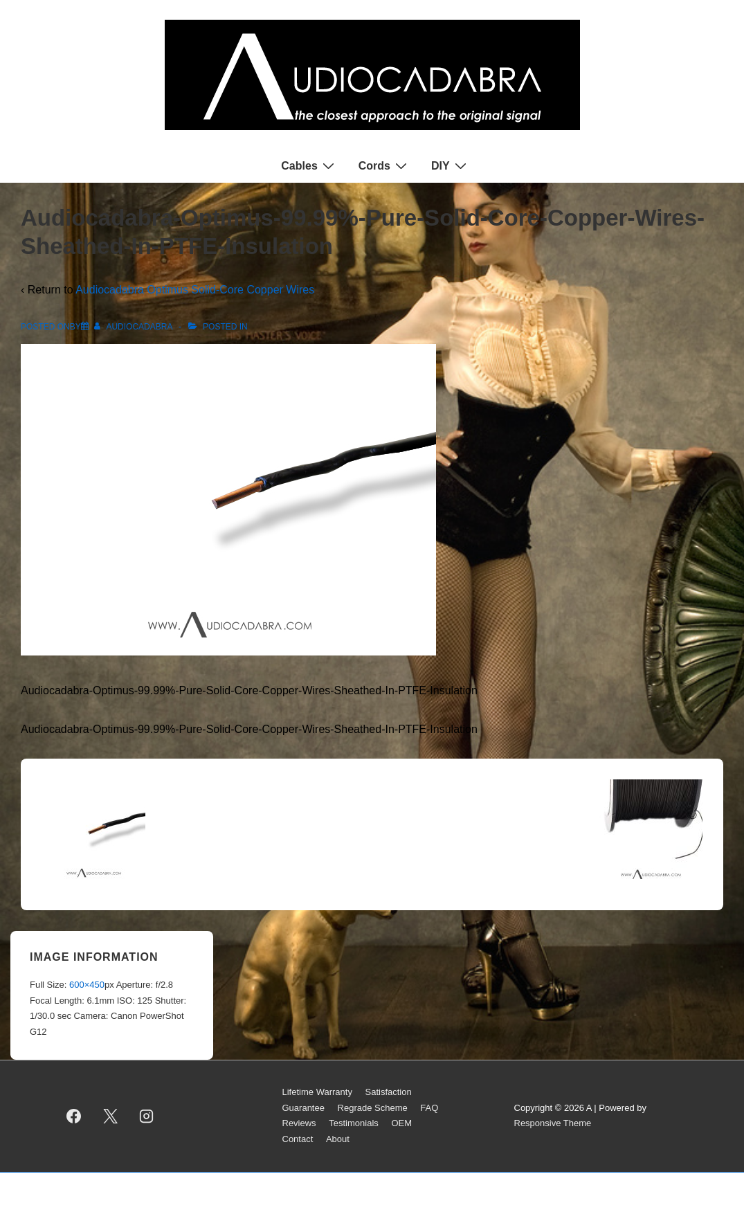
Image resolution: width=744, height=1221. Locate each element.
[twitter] (110, 1115)
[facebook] (74, 1115)
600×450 (87, 984)
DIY (450, 165)
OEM (401, 1123)
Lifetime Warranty (317, 1092)
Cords (384, 165)
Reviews (299, 1123)
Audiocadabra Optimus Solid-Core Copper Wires (194, 290)
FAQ (429, 1108)
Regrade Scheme (373, 1108)
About (338, 1139)
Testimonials (354, 1123)
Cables (309, 165)
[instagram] (147, 1115)
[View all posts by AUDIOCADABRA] (134, 327)
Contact (298, 1139)
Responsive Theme (553, 1123)
